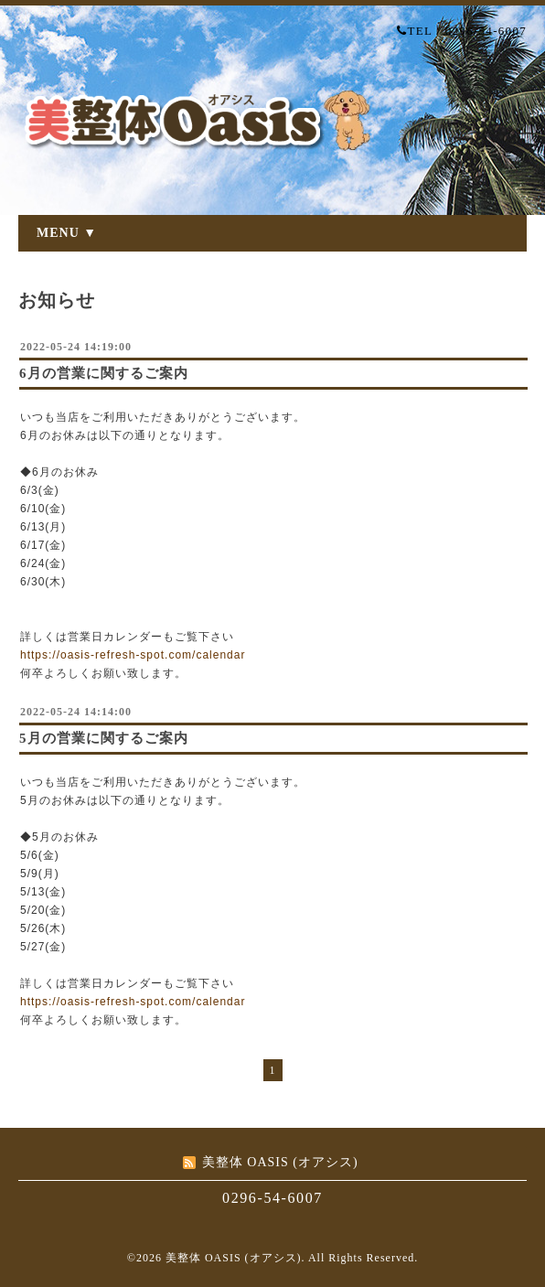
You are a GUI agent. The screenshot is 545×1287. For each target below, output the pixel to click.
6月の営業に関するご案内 (103, 373)
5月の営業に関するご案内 (103, 738)
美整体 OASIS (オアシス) (234, 1257)
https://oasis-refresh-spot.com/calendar (132, 655)
